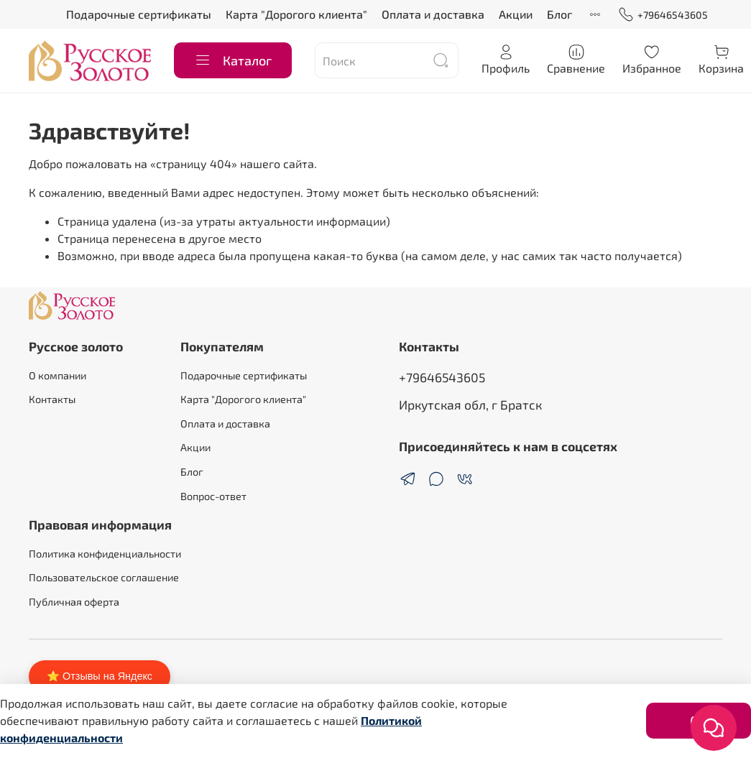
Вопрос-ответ (213, 496)
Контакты (52, 399)
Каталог (233, 60)
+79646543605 (663, 14)
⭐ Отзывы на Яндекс (99, 676)
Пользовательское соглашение (104, 577)
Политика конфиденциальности (105, 553)
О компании (57, 375)
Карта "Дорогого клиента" (296, 14)
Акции (516, 14)
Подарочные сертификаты (138, 14)
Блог (559, 14)
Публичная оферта (74, 602)
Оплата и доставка (433, 14)
